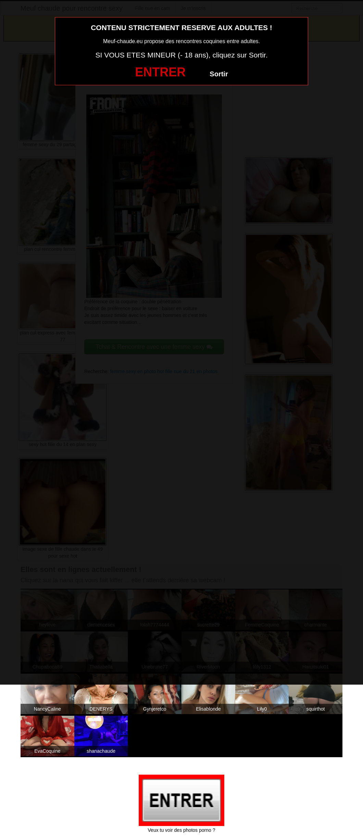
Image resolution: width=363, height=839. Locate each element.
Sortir (219, 74)
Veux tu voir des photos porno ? (181, 830)
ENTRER (160, 72)
